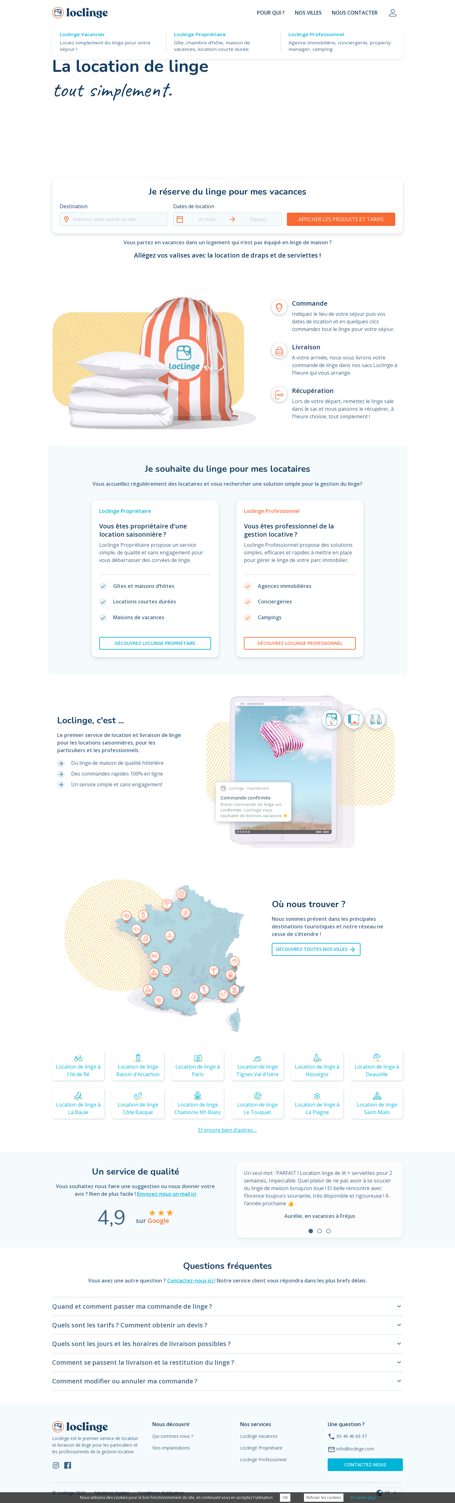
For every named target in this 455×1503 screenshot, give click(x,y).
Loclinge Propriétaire (261, 1448)
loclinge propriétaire (155, 643)
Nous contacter (355, 12)
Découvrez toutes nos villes (316, 949)
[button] (114, 214)
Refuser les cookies (323, 1497)
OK (285, 1497)
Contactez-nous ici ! (191, 1280)
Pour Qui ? (271, 12)
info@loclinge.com (355, 1449)
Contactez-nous (365, 1465)
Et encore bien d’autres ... (227, 1129)
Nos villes (308, 12)
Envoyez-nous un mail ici (166, 1193)
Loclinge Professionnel (263, 1459)
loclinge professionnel (300, 643)
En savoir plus (363, 1497)
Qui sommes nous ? (172, 1436)
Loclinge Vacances (259, 1436)
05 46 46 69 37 (352, 1436)
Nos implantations (171, 1448)
